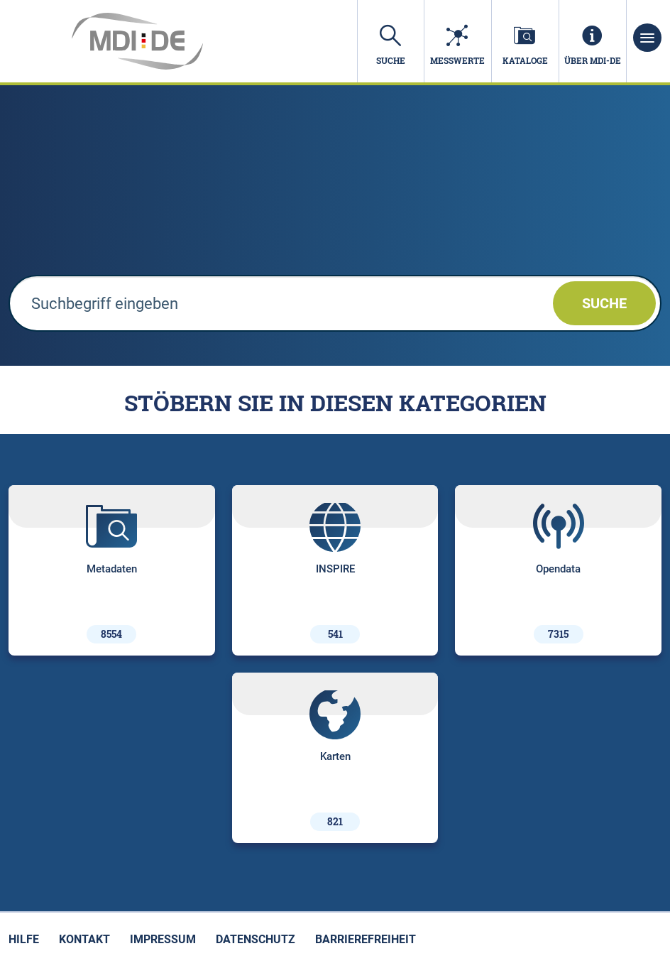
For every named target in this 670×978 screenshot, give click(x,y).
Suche (604, 303)
